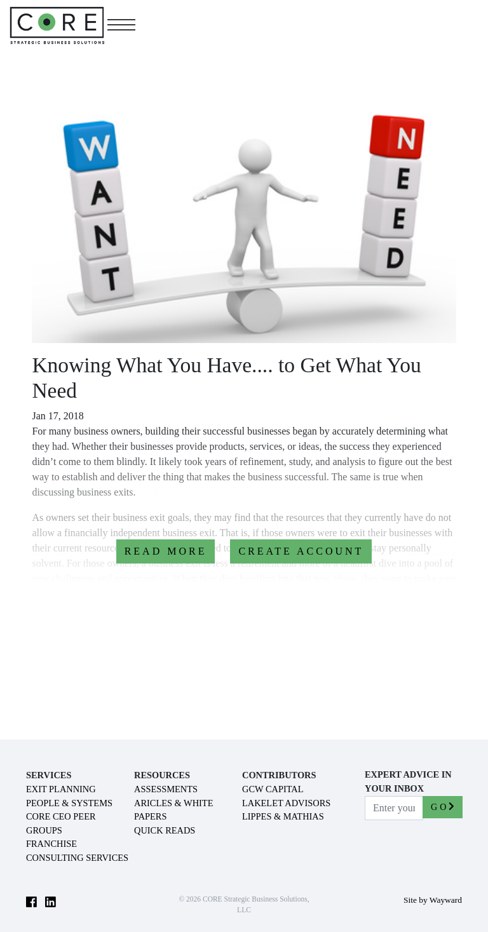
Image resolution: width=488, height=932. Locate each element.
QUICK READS (164, 830)
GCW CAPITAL (273, 789)
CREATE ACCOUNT (300, 551)
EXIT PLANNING (61, 789)
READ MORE (166, 551)
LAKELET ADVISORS (286, 803)
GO (442, 806)
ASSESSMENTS (166, 789)
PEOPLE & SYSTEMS (69, 803)
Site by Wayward (432, 900)
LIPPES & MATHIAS (283, 816)
